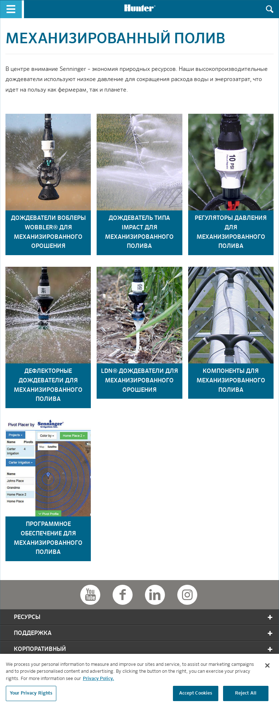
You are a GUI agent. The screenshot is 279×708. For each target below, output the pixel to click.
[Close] (267, 667)
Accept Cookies (196, 695)
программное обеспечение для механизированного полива (48, 538)
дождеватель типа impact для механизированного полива (139, 232)
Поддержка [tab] (144, 633)
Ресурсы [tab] (144, 617)
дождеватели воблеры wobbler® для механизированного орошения (48, 232)
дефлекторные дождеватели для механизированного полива (48, 385)
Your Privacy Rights (31, 695)
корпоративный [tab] (144, 649)
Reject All (245, 695)
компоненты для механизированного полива (231, 381)
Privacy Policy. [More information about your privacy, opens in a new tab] (98, 680)
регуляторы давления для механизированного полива (231, 232)
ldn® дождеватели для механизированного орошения (139, 381)
